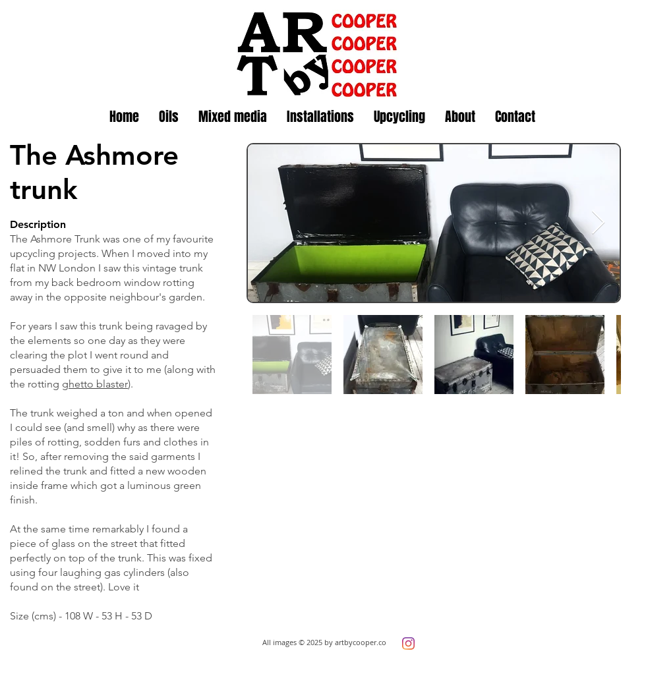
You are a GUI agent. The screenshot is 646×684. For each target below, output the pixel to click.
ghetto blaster (95, 384)
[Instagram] (408, 643)
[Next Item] (598, 223)
